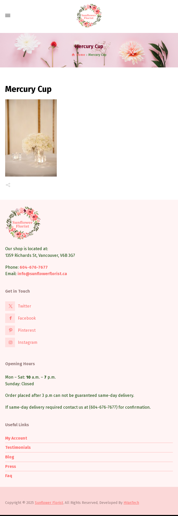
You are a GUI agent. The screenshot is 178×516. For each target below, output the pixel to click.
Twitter (24, 306)
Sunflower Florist (49, 503)
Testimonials (18, 447)
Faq (8, 475)
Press (10, 466)
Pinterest (27, 330)
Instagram (27, 342)
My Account (16, 438)
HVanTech (131, 503)
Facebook (27, 318)
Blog (9, 456)
